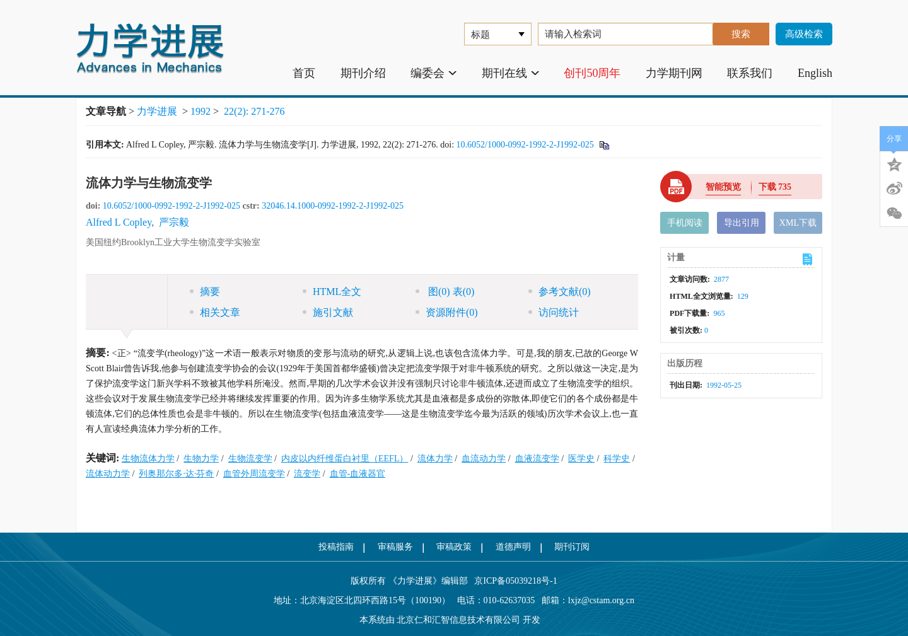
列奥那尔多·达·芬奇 (176, 473)
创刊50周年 (592, 73)
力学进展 (157, 111)
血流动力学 (484, 458)
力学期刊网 (674, 73)
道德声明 (513, 547)
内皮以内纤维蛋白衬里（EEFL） (344, 458)
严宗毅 (174, 222)
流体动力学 (108, 473)
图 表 (445, 291)
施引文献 (328, 312)
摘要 (205, 291)
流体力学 (435, 458)
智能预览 (723, 187)
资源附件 (447, 312)
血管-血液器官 (358, 473)
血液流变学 (537, 458)
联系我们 (749, 73)
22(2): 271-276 (254, 111)
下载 (775, 187)
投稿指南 (336, 547)
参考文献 (559, 291)
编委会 (433, 73)
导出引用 (741, 223)
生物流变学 (250, 458)
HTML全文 (332, 291)
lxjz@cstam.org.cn (601, 600)
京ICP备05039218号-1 (512, 581)
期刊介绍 (363, 73)
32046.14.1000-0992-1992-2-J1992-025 (333, 206)
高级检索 (804, 34)
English (815, 73)
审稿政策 (454, 547)
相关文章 (215, 312)
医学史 (581, 458)
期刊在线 (510, 73)
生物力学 (201, 458)
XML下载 (798, 223)
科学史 (616, 458)
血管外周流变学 (254, 473)
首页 (304, 73)
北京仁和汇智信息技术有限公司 (458, 620)
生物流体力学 (148, 458)
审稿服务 (395, 547)
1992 (200, 111)
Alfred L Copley (118, 222)
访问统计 (553, 312)
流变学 (307, 473)
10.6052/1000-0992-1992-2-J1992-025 (525, 144)
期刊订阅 (572, 547)
